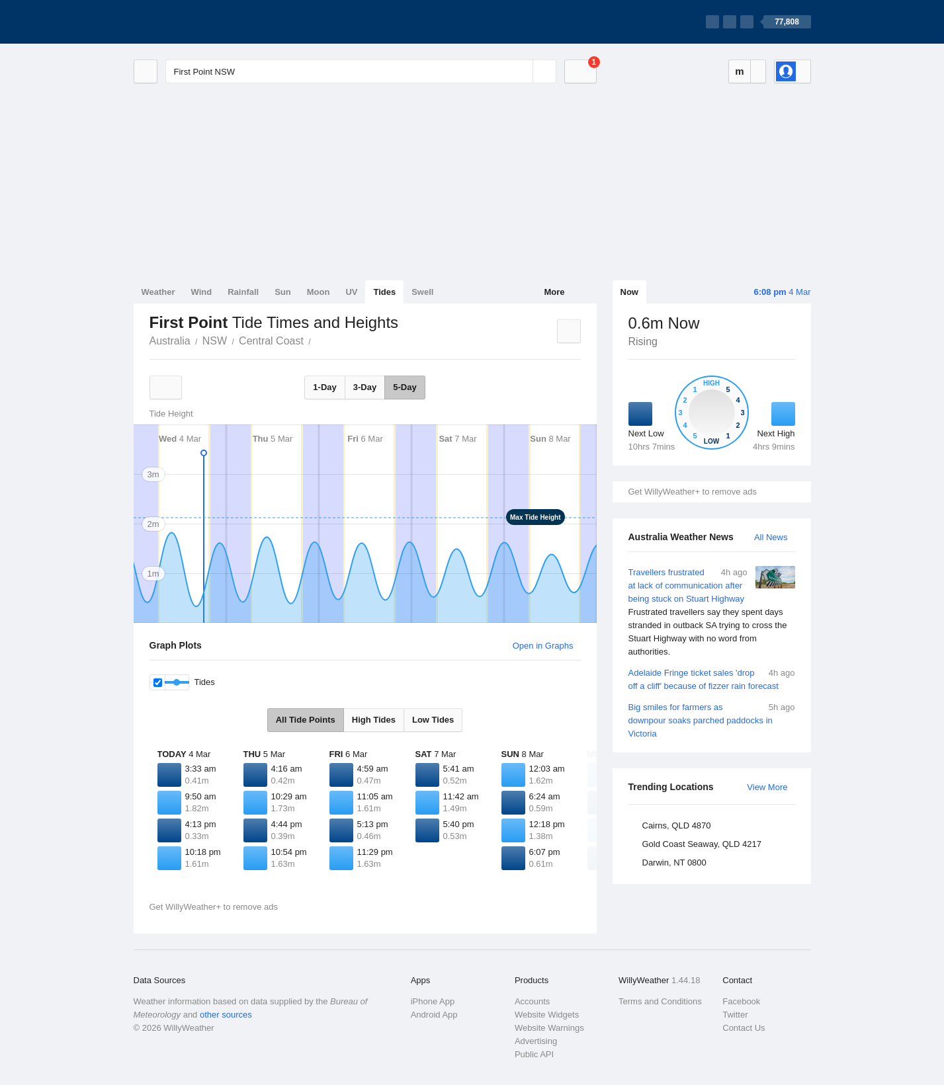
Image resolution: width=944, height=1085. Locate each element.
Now (629, 292)
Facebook (741, 1001)
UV (351, 292)
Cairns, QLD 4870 (676, 825)
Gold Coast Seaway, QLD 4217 (701, 844)
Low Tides (433, 720)
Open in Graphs (543, 646)
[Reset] (521, 71)
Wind (201, 292)
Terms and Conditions (660, 1001)
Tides (384, 292)
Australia (170, 340)
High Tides (374, 720)
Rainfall (243, 292)
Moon (318, 292)
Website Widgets (547, 1015)
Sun (283, 292)
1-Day (324, 387)
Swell (422, 292)
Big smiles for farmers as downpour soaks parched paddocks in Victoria (711, 720)
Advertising (536, 1041)
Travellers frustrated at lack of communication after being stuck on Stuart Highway (711, 612)
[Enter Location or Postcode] (360, 71)
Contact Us (743, 1028)
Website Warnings (549, 1028)
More (554, 292)
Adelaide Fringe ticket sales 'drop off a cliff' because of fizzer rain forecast (711, 678)
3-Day (364, 387)
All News (771, 537)
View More (767, 787)
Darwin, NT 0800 (674, 862)
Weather (158, 292)
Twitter (735, 1015)
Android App (434, 1015)
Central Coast (271, 340)
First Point (318, 340)
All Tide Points (305, 720)
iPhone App (433, 1001)
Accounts (532, 1001)
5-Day (404, 387)
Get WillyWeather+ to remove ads (692, 492)
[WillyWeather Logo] (196, 22)
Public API (534, 1054)
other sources (226, 1015)
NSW (214, 340)
